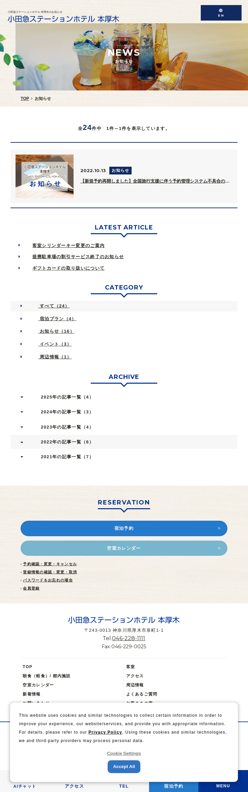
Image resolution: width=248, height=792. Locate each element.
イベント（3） (55, 344)
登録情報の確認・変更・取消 (50, 572)
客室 (130, 666)
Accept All (124, 766)
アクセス (135, 676)
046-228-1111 (128, 638)
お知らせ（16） (56, 331)
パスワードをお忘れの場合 (48, 580)
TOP (27, 666)
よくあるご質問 (142, 694)
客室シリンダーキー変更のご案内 (68, 245)
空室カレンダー (38, 685)
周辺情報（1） (55, 356)
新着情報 (31, 694)
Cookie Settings (124, 753)
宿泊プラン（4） (57, 318)
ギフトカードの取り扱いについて (68, 268)
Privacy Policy (105, 732)
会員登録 (31, 588)
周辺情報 (135, 685)
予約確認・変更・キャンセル (50, 564)
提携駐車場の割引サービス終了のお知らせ (78, 256)
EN (221, 15)
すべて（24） (54, 305)
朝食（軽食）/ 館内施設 (47, 676)
